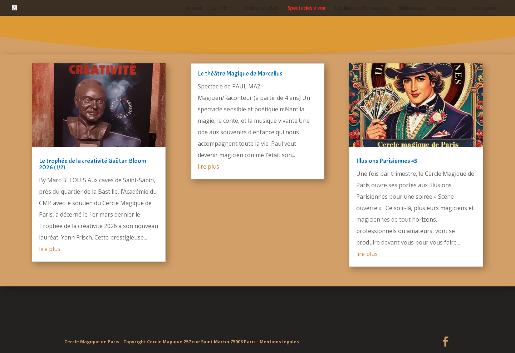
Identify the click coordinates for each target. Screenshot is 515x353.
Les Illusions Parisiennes (362, 8)
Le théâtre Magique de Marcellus (240, 73)
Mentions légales (279, 342)
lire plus (49, 249)
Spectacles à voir (306, 8)
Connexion (484, 8)
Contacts (446, 8)
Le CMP (219, 8)
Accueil (194, 8)
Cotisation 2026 (261, 8)
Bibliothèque (412, 8)
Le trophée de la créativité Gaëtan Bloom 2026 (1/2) (92, 164)
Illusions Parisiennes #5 (386, 161)
